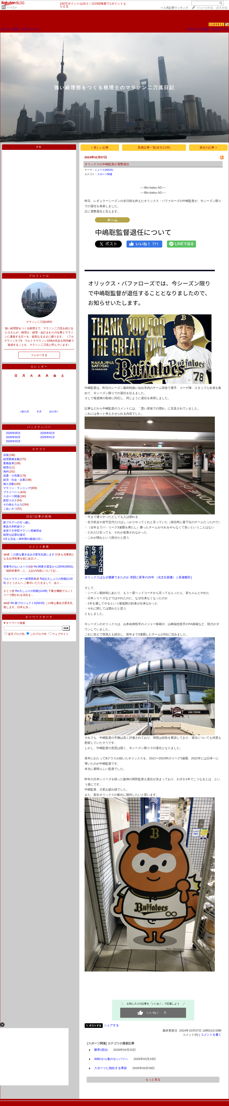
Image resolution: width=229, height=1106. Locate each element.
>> (174, 7)
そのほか (11, 7)
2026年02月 (47, 433)
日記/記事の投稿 (39, 516)
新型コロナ (10, 500)
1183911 (216, 24)
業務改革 (8, 463)
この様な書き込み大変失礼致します (33, 554)
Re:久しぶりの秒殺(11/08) (31, 591)
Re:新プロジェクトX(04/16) (28, 603)
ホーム (5, 29)
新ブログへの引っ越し (17, 522)
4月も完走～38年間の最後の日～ (23, 539)
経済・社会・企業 (14, 479)
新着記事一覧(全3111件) (154, 147)
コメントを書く (211, 1034)
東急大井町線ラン (14, 526)
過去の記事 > (208, 147)
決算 (6, 455)
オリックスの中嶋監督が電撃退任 (107, 164)
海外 (6, 471)
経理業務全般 (11, 459)
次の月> (53, 411)
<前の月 (24, 411)
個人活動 (8, 484)
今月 (39, 411)
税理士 (7, 467)
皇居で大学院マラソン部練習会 (22, 530)
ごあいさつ (10, 508)
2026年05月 (13, 433)
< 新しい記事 (100, 147)
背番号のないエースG (16, 566)
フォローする (39, 355)
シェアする (111, 1025)
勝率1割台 (101, 1049)
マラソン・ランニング (17, 488)
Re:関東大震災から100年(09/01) (53, 566)
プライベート (11, 492)
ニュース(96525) (104, 169)
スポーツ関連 (11, 496)
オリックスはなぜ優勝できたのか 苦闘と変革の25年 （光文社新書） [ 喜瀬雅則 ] (138, 577)
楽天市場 (221, 7)
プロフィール (30, 29)
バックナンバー (39, 427)
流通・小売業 (11, 475)
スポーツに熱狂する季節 (110, 1068)
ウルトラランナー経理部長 (19, 578)
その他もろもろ (12, 504)
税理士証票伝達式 (14, 534)
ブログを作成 (204, 7)
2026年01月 (47, 437)
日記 (16, 29)
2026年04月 (13, 437)
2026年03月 (13, 441)
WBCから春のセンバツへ (111, 1059)
